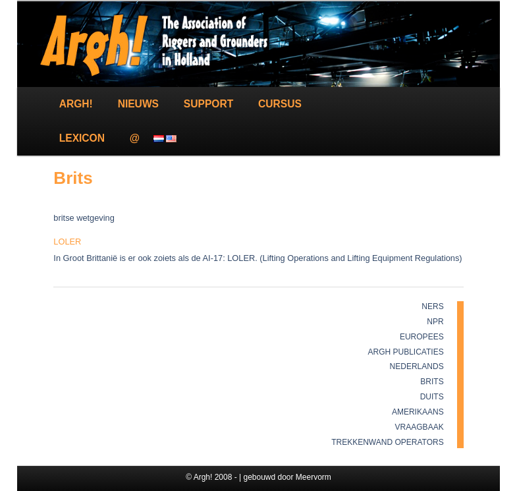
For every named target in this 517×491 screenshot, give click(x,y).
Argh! (76, 103)
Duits (432, 396)
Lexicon (82, 138)
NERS (432, 306)
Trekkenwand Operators (387, 442)
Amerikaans (418, 412)
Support (208, 103)
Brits (431, 381)
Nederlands (417, 366)
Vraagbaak (419, 427)
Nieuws (138, 103)
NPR (435, 321)
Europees (422, 336)
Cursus (280, 103)
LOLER (67, 241)
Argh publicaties (406, 352)
